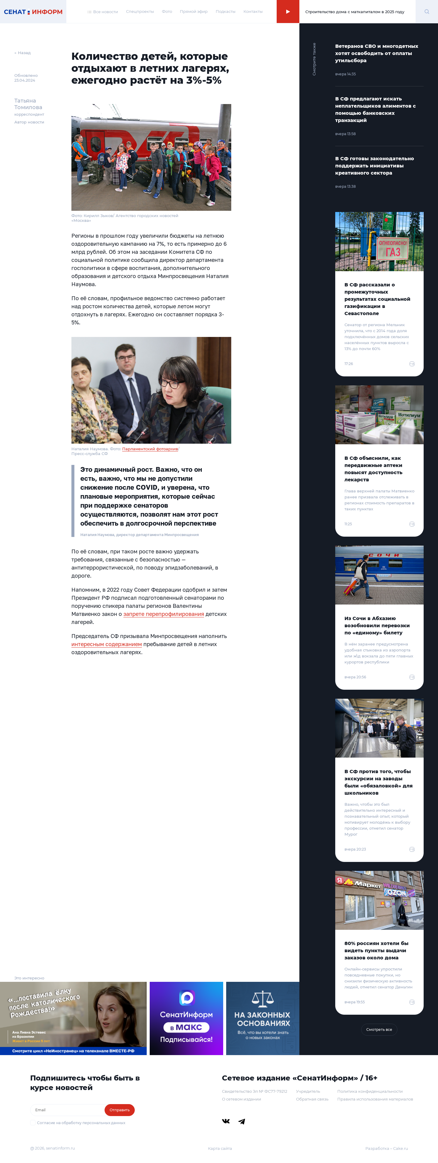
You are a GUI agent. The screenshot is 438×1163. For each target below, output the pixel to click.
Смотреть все (379, 1029)
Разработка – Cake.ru (386, 1148)
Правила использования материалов (375, 1099)
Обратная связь (312, 1099)
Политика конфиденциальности (370, 1091)
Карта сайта (220, 1148)
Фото (167, 11)
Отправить (120, 1110)
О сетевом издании (241, 1099)
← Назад (22, 52)
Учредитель (308, 1091)
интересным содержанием (106, 644)
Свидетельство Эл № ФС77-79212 (254, 1091)
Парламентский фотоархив (150, 448)
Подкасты (225, 11)
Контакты (253, 11)
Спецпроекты (140, 11)
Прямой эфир (194, 11)
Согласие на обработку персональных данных (81, 1123)
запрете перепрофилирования (163, 614)
